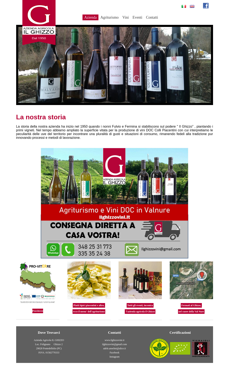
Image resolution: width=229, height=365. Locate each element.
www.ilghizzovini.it (114, 340)
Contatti (152, 17)
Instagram (115, 356)
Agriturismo (109, 17)
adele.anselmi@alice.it (114, 348)
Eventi (137, 17)
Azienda (90, 17)
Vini (125, 17)
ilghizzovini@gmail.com (114, 344)
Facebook (114, 352)
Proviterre (37, 310)
